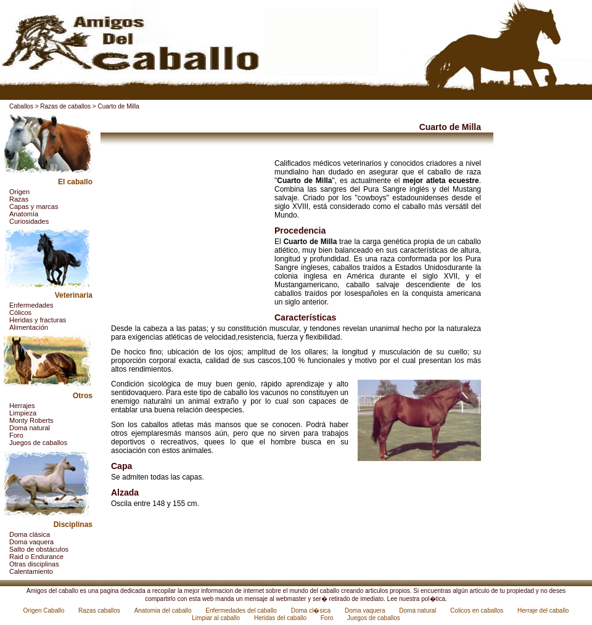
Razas (18, 199)
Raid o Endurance (36, 556)
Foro (16, 435)
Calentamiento (31, 571)
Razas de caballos (65, 106)
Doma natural (29, 427)
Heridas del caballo (281, 618)
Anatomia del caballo (164, 610)
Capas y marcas (33, 206)
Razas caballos (100, 610)
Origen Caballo (44, 610)
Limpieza (22, 413)
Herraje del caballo (543, 610)
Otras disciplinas (34, 564)
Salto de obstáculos (38, 549)
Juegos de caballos (38, 442)
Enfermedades (31, 305)
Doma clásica (29, 534)
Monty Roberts (31, 420)
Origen (19, 191)
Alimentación (28, 327)
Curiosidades (29, 221)
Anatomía (23, 214)
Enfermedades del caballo (241, 610)
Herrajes (22, 405)
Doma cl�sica (311, 610)
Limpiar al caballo (217, 618)
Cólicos (20, 312)
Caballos (21, 106)
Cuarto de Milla (118, 106)
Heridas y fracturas (37, 320)
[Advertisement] (188, 236)
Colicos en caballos (477, 610)
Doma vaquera (31, 541)
